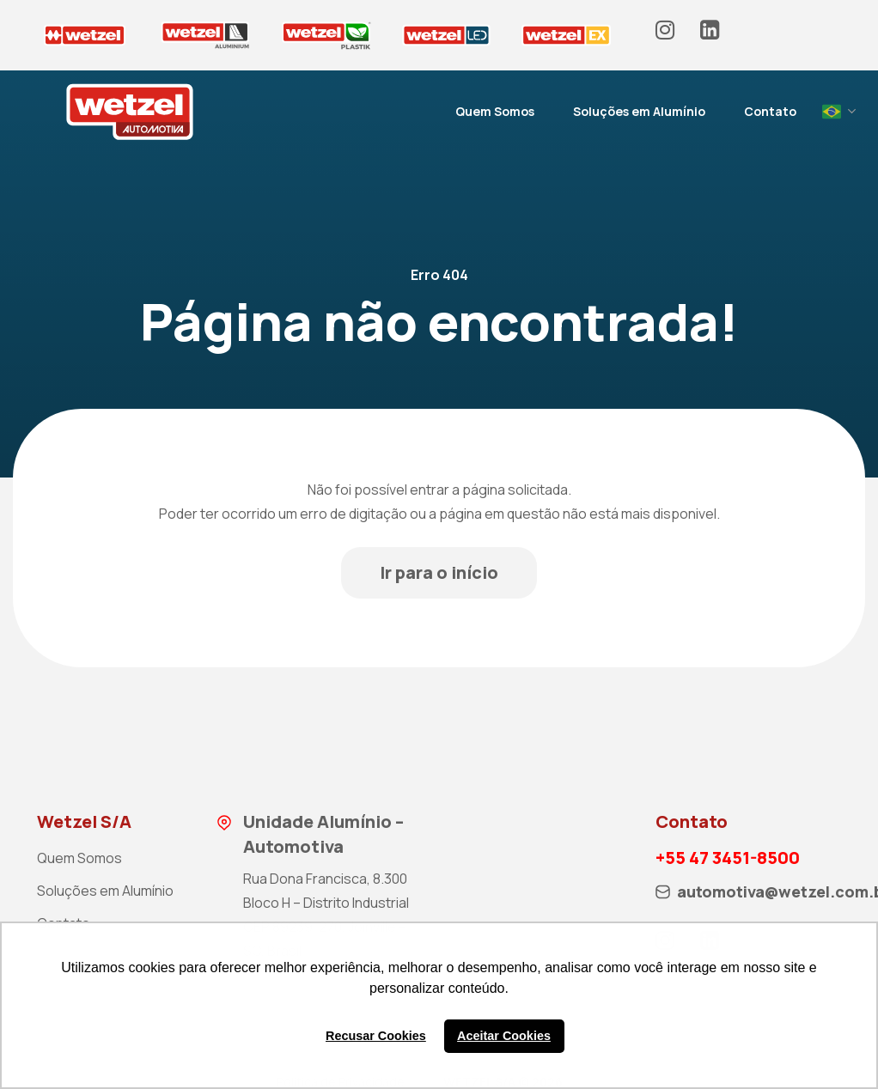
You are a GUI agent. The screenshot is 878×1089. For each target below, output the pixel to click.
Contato (770, 111)
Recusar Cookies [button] (376, 1036)
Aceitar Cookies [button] (504, 1036)
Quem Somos (494, 111)
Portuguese (831, 111)
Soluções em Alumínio (639, 111)
